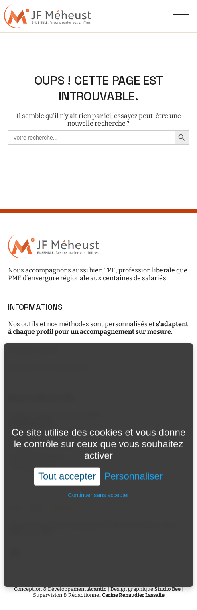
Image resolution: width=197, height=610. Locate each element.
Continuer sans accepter (98, 492)
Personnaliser (133, 473)
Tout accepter (67, 473)
